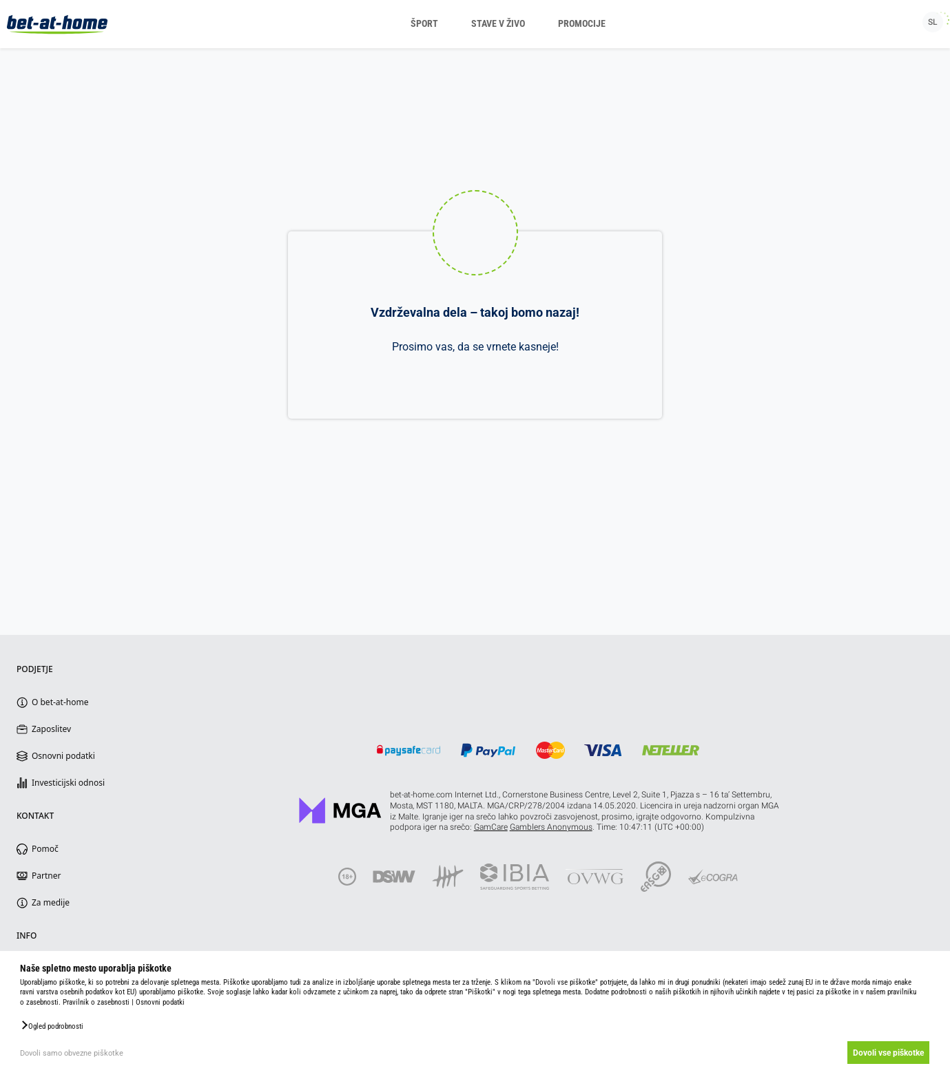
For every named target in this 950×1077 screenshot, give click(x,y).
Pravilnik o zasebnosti (96, 1002)
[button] (51, 1025)
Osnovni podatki (160, 1002)
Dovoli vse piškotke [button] (886, 1053)
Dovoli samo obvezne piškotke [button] (71, 1053)
